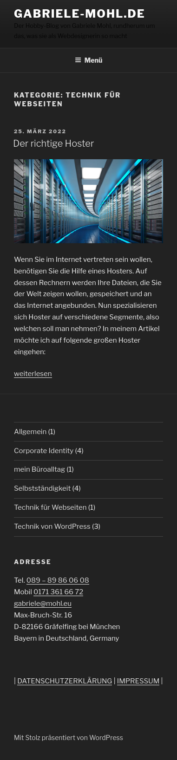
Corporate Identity (43, 451)
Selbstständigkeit (42, 488)
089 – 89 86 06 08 (57, 580)
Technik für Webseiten (50, 507)
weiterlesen (33, 374)
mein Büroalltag (39, 469)
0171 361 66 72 (58, 592)
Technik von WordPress (52, 526)
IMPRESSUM (138, 681)
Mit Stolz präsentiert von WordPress (68, 737)
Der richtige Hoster (53, 143)
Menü (89, 60)
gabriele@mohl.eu (43, 603)
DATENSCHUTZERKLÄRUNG (64, 681)
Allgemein (30, 432)
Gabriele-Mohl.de (79, 13)
